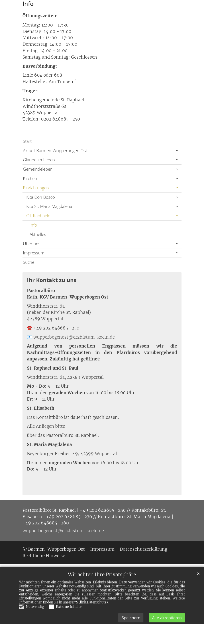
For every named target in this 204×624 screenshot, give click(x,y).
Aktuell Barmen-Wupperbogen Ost (55, 150)
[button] (177, 150)
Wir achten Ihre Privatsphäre (102, 586)
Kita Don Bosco (40, 197)
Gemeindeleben (38, 169)
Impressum (33, 253)
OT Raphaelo (38, 216)
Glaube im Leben (39, 160)
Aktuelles (38, 234)
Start (27, 141)
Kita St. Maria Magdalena (49, 206)
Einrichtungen (36, 188)
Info (28, 3)
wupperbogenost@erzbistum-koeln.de (74, 337)
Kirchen (30, 178)
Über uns (31, 244)
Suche (28, 262)
